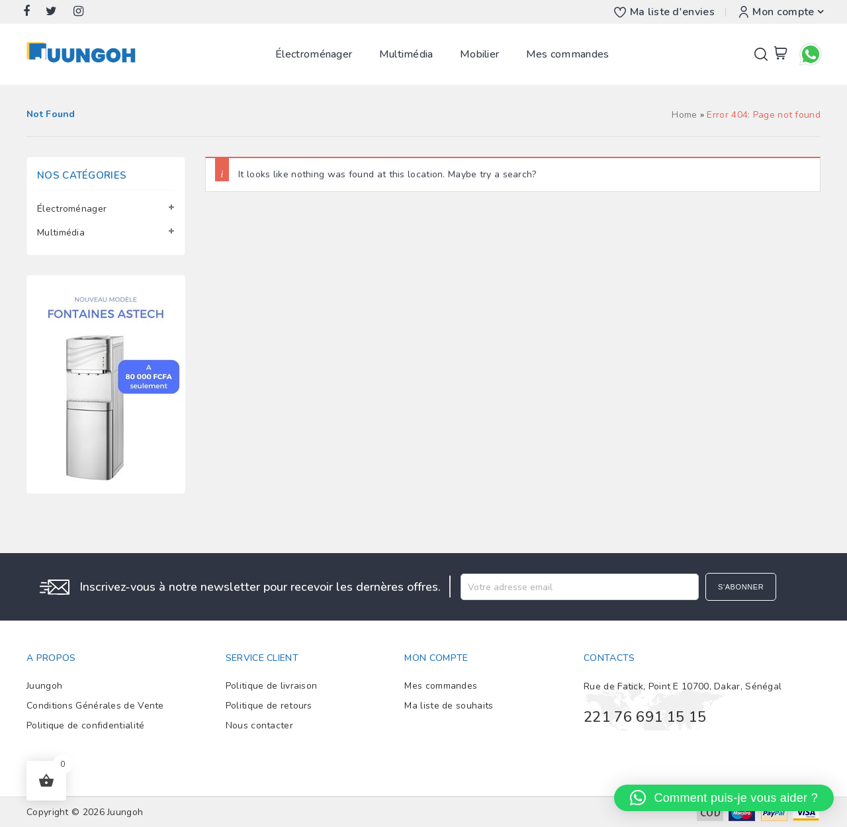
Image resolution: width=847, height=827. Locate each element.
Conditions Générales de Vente (95, 705)
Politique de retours (269, 705)
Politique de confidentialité (85, 725)
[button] (724, 798)
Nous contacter (259, 725)
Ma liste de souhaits (448, 705)
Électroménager (313, 54)
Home (684, 115)
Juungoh (44, 685)
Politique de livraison (272, 685)
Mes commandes (567, 54)
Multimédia (406, 54)
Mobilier (479, 54)
